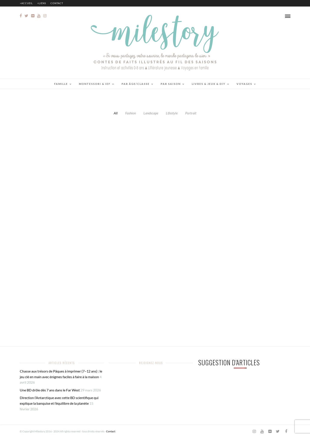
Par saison (171, 83)
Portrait (190, 113)
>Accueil (26, 3)
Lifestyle (172, 113)
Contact (56, 3)
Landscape (150, 113)
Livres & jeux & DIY (208, 83)
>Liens (41, 3)
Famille (61, 83)
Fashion (130, 113)
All (116, 113)
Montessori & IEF (94, 83)
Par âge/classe (136, 83)
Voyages (244, 83)
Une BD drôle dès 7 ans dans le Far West (50, 390)
